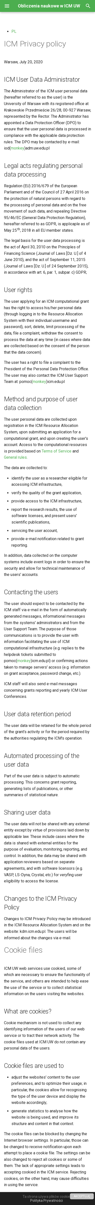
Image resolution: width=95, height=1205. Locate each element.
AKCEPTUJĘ (82, 1196)
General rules (15, 457)
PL (13, 31)
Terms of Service (56, 451)
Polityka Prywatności (46, 1201)
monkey (17, 148)
